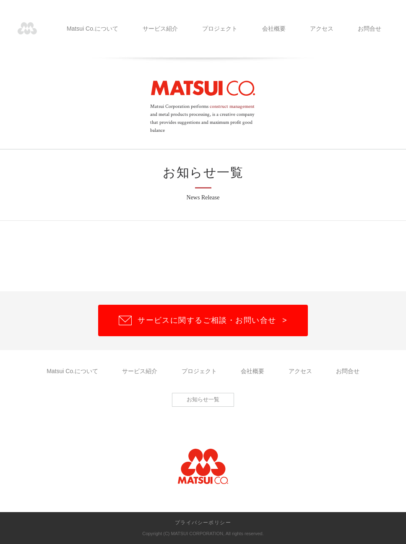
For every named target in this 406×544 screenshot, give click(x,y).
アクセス (321, 28)
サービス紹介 (160, 28)
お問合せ (369, 28)
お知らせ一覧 (203, 399)
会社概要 (274, 28)
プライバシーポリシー (203, 523)
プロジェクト (219, 28)
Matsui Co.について (92, 28)
